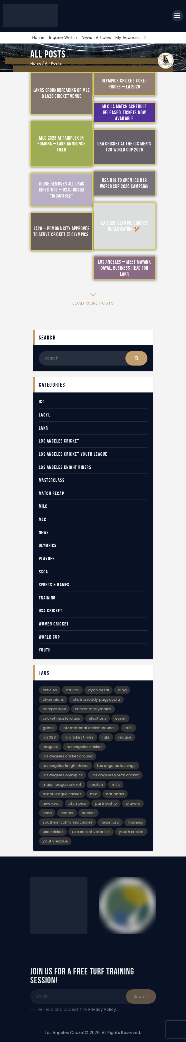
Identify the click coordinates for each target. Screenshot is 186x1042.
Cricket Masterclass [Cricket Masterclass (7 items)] (61, 718)
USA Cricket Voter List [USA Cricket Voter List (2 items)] (91, 831)
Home (36, 63)
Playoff (47, 558)
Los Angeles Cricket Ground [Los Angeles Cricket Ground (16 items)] (68, 756)
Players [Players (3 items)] (133, 803)
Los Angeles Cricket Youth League (73, 454)
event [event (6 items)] (120, 718)
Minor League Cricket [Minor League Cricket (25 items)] (62, 794)
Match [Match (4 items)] (96, 784)
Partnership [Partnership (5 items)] (106, 803)
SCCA (43, 571)
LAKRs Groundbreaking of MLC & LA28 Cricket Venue (61, 93)
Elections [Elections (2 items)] (97, 718)
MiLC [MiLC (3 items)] (116, 784)
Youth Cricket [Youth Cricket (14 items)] (131, 831)
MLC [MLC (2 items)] (93, 794)
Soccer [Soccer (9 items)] (88, 813)
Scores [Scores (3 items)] (67, 813)
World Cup (49, 637)
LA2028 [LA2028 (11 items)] (49, 737)
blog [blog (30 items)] (122, 690)
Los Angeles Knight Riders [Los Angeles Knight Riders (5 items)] (65, 765)
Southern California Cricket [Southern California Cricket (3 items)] (67, 822)
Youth (45, 649)
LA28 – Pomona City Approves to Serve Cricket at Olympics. (61, 231)
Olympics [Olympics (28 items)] (77, 803)
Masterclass (52, 480)
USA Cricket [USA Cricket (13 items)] (53, 831)
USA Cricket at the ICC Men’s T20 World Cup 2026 (124, 147)
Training (47, 597)
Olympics (48, 545)
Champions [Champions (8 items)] (53, 699)
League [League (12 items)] (124, 737)
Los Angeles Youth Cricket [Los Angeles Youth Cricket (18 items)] (115, 775)
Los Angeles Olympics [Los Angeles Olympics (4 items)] (63, 775)
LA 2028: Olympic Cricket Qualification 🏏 (124, 226)
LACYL (45, 414)
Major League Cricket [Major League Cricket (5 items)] (62, 784)
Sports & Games (54, 584)
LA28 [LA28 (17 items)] (128, 728)
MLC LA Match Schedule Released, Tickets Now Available (124, 112)
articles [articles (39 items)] (50, 690)
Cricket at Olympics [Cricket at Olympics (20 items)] (93, 709)
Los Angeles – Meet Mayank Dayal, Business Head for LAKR (124, 268)
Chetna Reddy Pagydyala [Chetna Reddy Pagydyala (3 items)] (96, 699)
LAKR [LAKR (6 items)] (105, 737)
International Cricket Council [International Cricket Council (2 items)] (89, 728)
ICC (42, 401)
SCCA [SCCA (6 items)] (47, 813)
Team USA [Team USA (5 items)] (110, 822)
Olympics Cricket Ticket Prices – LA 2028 (124, 84)
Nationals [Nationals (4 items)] (115, 794)
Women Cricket (54, 623)
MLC (43, 519)
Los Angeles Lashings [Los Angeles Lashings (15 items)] (116, 765)
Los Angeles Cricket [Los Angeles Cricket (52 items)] (84, 746)
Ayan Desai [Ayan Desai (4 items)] (98, 690)
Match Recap (51, 493)
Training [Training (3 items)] (135, 822)
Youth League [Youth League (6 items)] (55, 841)
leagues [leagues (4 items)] (50, 746)
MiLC (43, 506)
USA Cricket (51, 610)
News (44, 532)
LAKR (43, 428)
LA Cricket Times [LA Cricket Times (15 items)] (79, 737)
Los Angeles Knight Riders (65, 467)
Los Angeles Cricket (59, 440)
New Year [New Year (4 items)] (51, 803)
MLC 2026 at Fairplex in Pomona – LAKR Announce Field (61, 144)
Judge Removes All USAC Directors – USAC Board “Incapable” (62, 190)
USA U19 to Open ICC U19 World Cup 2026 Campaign (124, 183)
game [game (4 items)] (48, 728)
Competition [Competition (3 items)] (54, 709)
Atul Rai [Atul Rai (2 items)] (72, 690)
